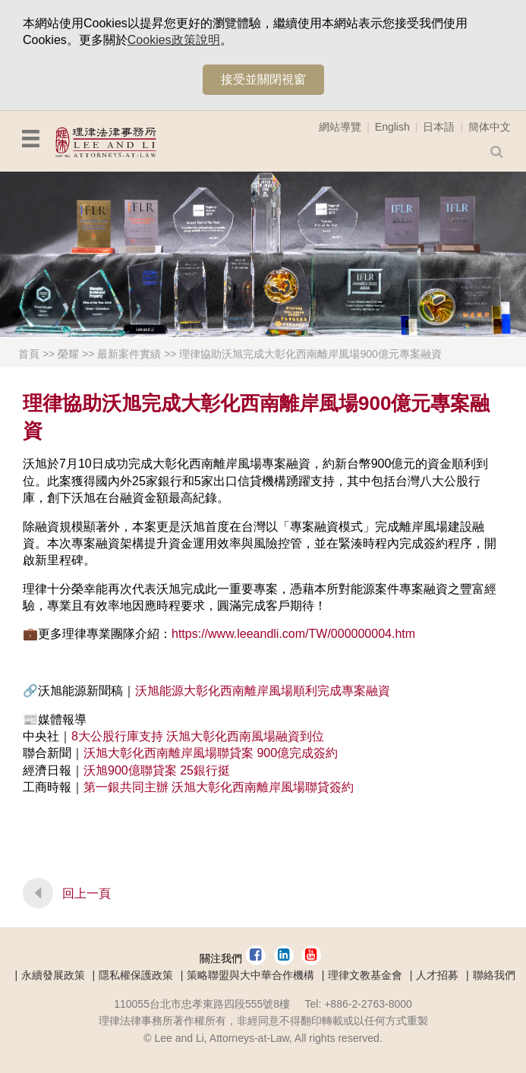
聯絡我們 (494, 975)
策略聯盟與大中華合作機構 (250, 975)
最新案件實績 (129, 354)
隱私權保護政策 (136, 975)
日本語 (439, 127)
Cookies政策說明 (174, 39)
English (392, 127)
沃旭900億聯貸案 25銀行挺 (156, 770)
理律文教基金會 (365, 975)
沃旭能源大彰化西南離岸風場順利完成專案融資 (262, 690)
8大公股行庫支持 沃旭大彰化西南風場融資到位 (197, 736)
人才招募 (437, 975)
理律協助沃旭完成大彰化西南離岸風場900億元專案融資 (310, 354)
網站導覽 (340, 127)
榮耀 (68, 354)
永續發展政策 (53, 975)
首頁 (28, 354)
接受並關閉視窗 (263, 79)
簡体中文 (489, 127)
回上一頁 (86, 893)
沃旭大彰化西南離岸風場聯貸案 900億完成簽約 (210, 752)
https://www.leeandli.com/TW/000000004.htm (293, 633)
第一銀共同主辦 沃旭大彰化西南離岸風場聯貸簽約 (218, 787)
